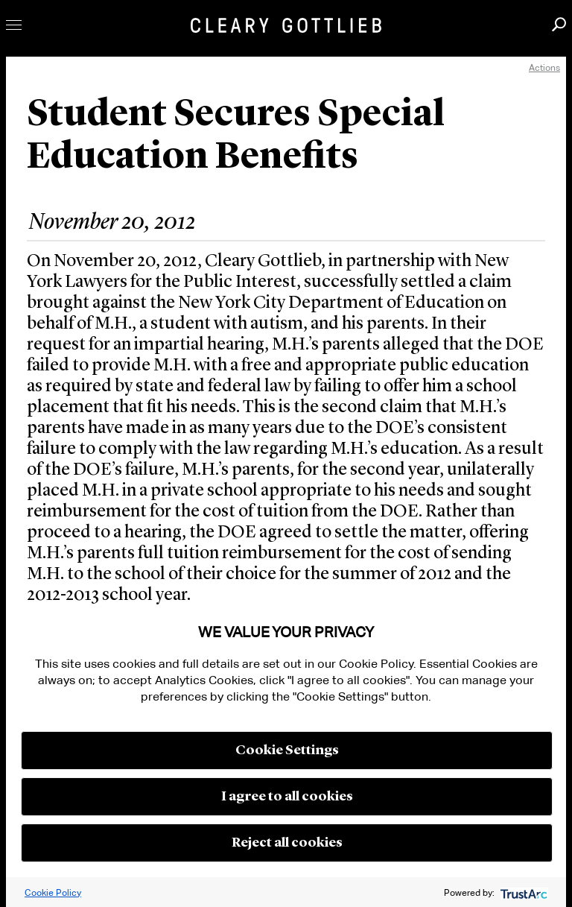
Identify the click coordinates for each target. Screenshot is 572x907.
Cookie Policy (53, 892)
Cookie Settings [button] (287, 750)
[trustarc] (522, 892)
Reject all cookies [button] (287, 843)
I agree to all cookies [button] (287, 796)
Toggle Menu (14, 25)
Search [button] (559, 24)
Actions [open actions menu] (544, 67)
